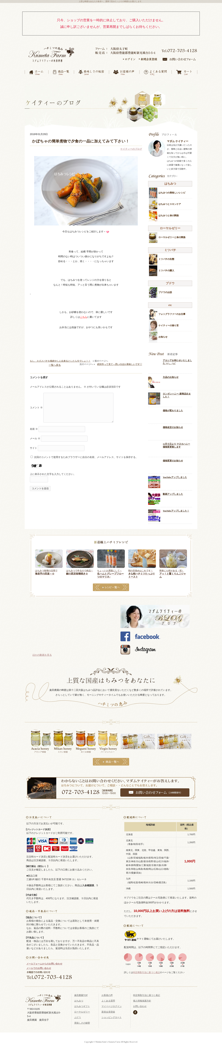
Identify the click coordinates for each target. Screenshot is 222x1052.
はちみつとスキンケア (169, 201)
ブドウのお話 (165, 289)
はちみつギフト (82, 1003)
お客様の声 (107, 992)
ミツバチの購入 (166, 268)
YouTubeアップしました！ (176, 508)
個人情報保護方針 (142, 998)
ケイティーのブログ (131, 146)
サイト (33, 445)
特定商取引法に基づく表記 (146, 969)
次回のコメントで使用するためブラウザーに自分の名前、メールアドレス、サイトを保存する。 (86, 454)
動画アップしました (173, 491)
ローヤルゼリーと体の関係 (171, 234)
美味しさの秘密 (82, 1020)
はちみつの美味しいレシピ (171, 190)
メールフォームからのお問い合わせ (44, 961)
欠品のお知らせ (170, 374)
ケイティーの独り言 (168, 323)
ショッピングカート (112, 1014)
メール (35, 435)
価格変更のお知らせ (173, 458)
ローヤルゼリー (82, 1009)
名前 (34, 426)
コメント (36, 405)
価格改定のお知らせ (173, 424)
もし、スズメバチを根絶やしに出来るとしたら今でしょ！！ (60, 358)
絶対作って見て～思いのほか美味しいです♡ (119, 361)
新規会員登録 (108, 1009)
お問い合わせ (140, 1003)
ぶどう (77, 1014)
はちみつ (78, 998)
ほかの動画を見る (42, 652)
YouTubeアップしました (175, 475)
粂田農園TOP (81, 992)
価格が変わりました (173, 408)
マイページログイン (112, 1003)
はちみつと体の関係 (168, 213)
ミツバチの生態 (166, 256)
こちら (83, 314)
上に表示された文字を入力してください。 (53, 471)
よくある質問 (108, 998)
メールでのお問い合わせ (38, 965)
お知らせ (162, 334)
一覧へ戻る (55, 362)
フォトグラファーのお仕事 (171, 311)
